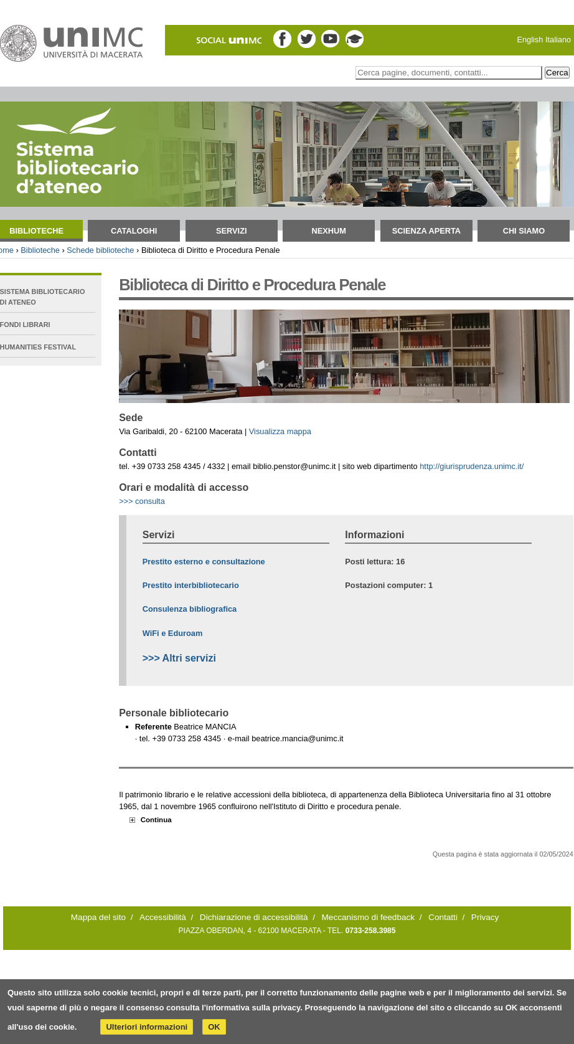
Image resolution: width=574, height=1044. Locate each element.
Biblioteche (40, 250)
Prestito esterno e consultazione (204, 561)
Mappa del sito (98, 917)
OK (214, 1027)
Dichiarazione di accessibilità (254, 917)
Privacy (485, 917)
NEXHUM (329, 230)
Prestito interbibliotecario (191, 585)
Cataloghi (134, 230)
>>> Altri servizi (179, 658)
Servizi (231, 230)
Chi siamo (524, 230)
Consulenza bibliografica (190, 609)
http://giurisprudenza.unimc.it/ (472, 466)
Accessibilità (162, 917)
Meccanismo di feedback (368, 917)
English (530, 39)
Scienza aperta (426, 230)
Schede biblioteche (100, 250)
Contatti (443, 917)
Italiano (558, 39)
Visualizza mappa (280, 431)
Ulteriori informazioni (146, 1027)
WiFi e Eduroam (173, 633)
